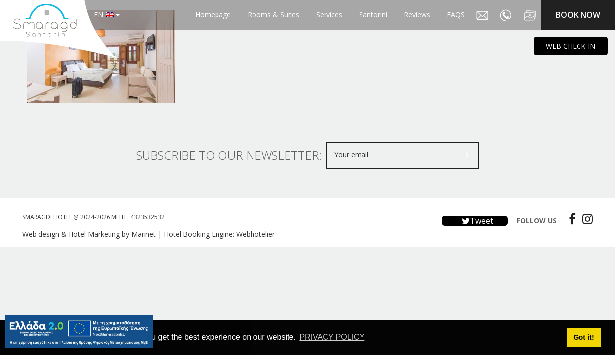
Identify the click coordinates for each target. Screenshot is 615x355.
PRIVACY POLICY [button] (331, 337)
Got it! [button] (583, 337)
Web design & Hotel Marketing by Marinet (89, 234)
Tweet (475, 221)
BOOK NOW (578, 14)
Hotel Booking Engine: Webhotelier (219, 234)
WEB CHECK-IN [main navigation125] (570, 46)
